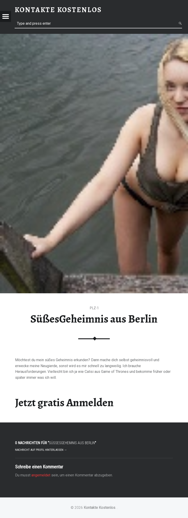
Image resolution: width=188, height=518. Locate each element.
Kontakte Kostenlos (99, 507)
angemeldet (40, 475)
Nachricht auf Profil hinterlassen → (41, 449)
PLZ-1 (94, 308)
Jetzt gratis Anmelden (64, 402)
